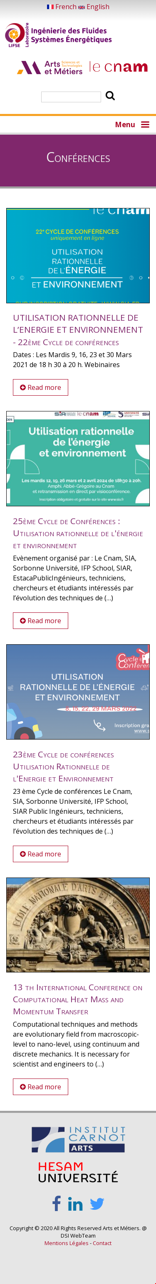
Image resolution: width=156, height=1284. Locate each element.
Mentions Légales (67, 1243)
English (93, 6)
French (62, 6)
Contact (102, 1243)
